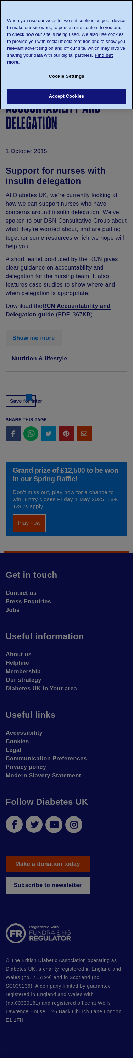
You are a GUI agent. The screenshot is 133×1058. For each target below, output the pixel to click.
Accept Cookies (66, 96)
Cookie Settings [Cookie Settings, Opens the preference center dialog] (66, 76)
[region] (66, 54)
